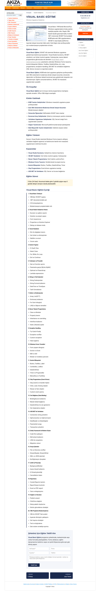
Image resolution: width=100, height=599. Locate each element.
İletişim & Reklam (12, 45)
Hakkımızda (15, 8)
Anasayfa (8, 8)
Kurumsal (29, 8)
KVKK (54, 584)
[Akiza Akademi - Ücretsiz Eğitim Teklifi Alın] (43, 3)
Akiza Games (73, 584)
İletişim (45, 8)
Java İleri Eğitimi (83, 53)
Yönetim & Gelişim (13, 39)
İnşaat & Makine (12, 26)
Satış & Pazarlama (13, 43)
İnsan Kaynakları (12, 41)
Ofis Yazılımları (12, 22)
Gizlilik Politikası (49, 584)
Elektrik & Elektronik (13, 24)
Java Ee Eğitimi (82, 56)
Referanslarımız (38, 8)
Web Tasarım (11, 33)
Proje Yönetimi (12, 37)
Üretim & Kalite (12, 28)
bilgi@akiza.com (85, 18)
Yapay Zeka (11, 20)
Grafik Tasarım (12, 30)
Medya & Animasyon (13, 35)
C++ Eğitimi (82, 45)
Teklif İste (85, 33)
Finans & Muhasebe (13, 47)
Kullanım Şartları (40, 584)
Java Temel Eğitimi (83, 50)
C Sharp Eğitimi (83, 47)
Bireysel (23, 8)
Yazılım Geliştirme (38, 12)
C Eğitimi (81, 42)
